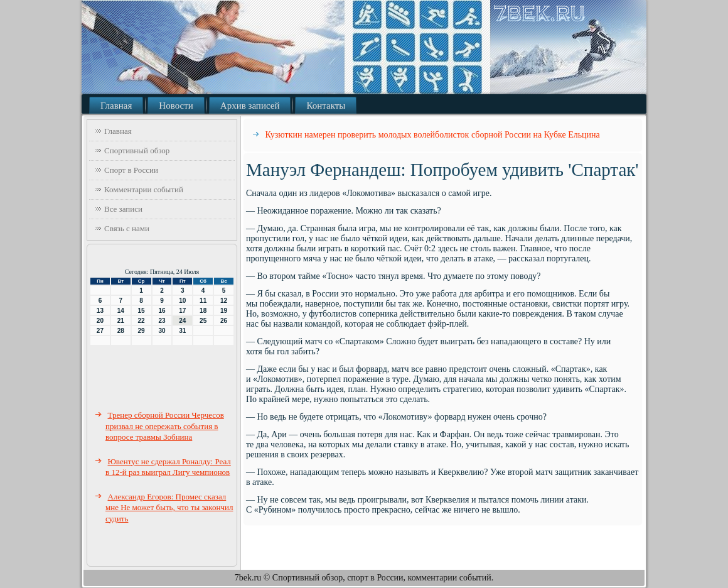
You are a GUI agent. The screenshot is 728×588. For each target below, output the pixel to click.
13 (100, 310)
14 (120, 310)
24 (182, 320)
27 (100, 330)
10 (182, 300)
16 (161, 310)
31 (182, 330)
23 (161, 320)
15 (141, 310)
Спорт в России (131, 170)
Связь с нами (126, 228)
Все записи (123, 209)
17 (182, 310)
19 (223, 310)
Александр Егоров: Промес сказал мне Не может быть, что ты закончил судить (169, 507)
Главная (116, 106)
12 (223, 300)
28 (120, 330)
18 (203, 310)
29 (141, 330)
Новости (176, 106)
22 (141, 320)
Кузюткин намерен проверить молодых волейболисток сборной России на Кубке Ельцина (432, 134)
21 (120, 320)
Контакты (325, 106)
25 (203, 320)
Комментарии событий (143, 189)
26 (223, 320)
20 (100, 320)
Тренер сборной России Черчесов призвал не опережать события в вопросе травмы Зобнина (164, 426)
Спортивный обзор (136, 150)
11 (203, 300)
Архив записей (250, 106)
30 (161, 330)
